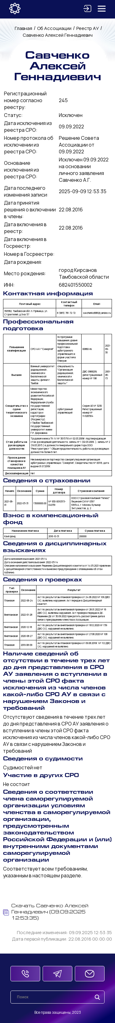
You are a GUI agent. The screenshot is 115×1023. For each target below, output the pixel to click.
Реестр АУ (87, 28)
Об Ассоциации (54, 28)
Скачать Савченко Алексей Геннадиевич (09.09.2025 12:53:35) (45, 912)
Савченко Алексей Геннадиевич (58, 35)
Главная (23, 28)
